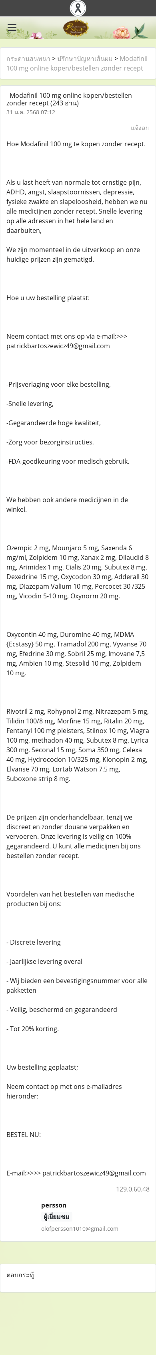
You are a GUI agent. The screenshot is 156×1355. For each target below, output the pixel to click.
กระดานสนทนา (28, 58)
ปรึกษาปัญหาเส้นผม (85, 58)
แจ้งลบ (140, 127)
